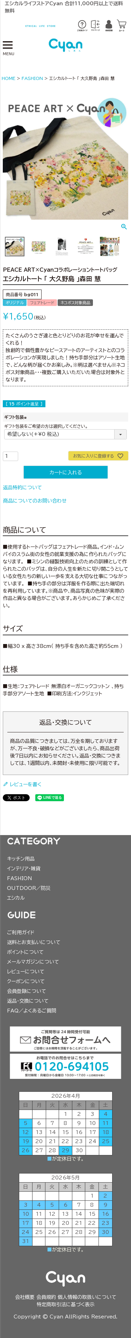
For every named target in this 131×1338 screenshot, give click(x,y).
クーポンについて (26, 981)
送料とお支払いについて (33, 942)
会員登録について (26, 991)
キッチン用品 (21, 858)
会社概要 (25, 1297)
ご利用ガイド (21, 932)
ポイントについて (25, 952)
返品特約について (22, 487)
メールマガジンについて (33, 961)
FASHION (32, 78)
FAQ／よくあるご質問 (31, 1010)
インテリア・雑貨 (24, 868)
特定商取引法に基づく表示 (66, 1304)
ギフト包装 (16, 417)
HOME (8, 78)
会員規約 (46, 1297)
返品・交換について (28, 1001)
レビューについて (25, 971)
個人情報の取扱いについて (87, 1297)
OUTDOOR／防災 (29, 888)
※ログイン (95, 26)
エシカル (16, 897)
